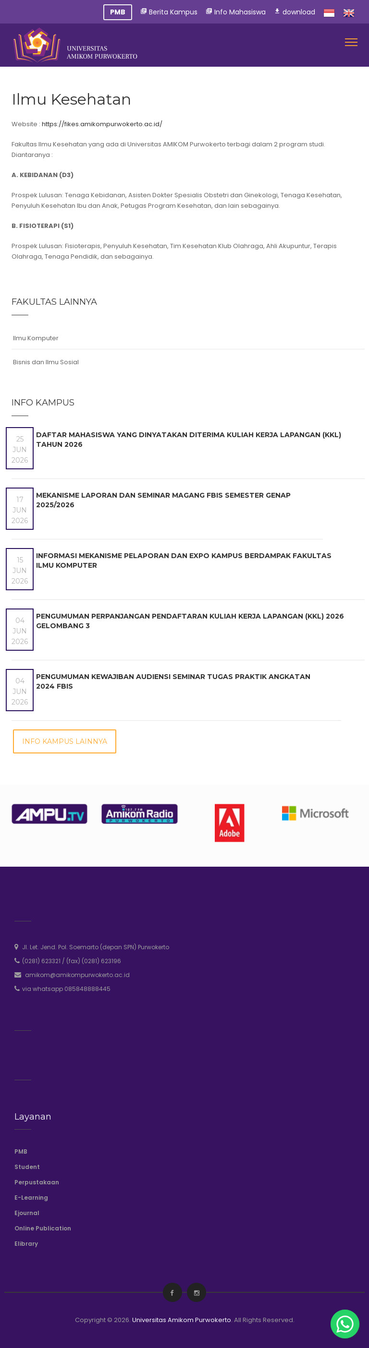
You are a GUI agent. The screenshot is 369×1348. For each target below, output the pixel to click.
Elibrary (26, 1244)
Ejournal (26, 1213)
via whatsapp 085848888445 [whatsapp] (66, 989)
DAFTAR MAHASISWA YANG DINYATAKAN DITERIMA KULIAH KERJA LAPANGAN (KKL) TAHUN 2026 (188, 439)
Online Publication (42, 1228)
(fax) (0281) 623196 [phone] (93, 961)
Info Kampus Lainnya (64, 741)
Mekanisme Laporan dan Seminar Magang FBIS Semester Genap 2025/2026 (163, 500)
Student (27, 1167)
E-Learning (31, 1197)
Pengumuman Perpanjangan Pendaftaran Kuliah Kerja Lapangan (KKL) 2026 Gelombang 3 (190, 621)
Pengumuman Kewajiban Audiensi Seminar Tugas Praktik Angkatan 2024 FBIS (173, 681)
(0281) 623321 (41, 961)
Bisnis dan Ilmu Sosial (46, 362)
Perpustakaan (36, 1182)
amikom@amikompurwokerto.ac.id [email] (77, 975)
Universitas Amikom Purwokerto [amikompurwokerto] (181, 1319)
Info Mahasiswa (236, 12)
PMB (20, 1151)
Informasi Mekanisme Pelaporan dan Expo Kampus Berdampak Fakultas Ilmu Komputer (184, 560)
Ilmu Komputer (36, 338)
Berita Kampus (168, 12)
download (294, 12)
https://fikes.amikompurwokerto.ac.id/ (102, 124)
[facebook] (171, 1293)
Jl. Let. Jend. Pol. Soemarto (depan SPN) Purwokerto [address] (95, 947)
